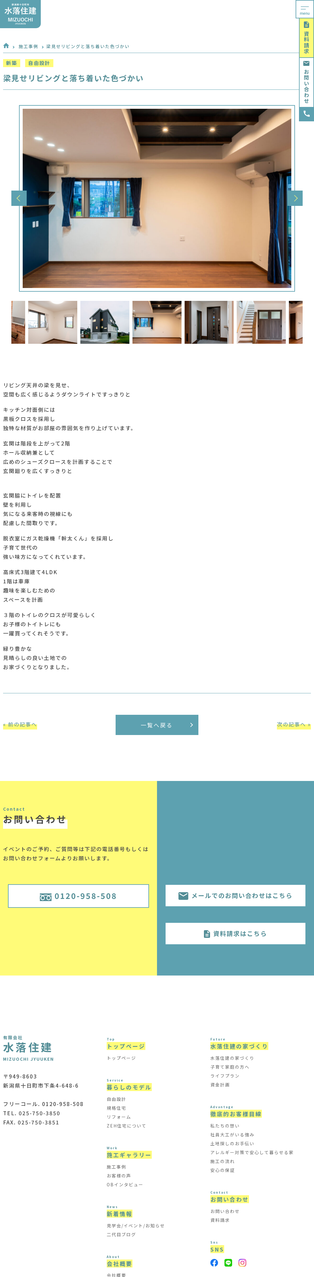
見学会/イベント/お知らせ (136, 1225)
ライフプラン (225, 1076)
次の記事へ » (294, 724)
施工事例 (28, 46)
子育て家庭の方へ (230, 1067)
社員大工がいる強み (232, 1134)
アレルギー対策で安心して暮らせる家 (252, 1152)
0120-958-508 (78, 895)
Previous (19, 198)
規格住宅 (116, 1108)
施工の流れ (222, 1161)
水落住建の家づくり (232, 1058)
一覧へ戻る (167, 725)
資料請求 (306, 37)
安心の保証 (222, 1170)
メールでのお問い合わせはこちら (235, 895)
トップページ (121, 1058)
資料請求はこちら (235, 933)
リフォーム (119, 1117)
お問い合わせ (306, 82)
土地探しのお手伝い (232, 1143)
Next (295, 198)
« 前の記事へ (20, 724)
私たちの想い (225, 1126)
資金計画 (220, 1085)
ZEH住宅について (127, 1126)
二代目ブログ (121, 1234)
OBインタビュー (125, 1184)
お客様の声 (119, 1176)
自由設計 (116, 1099)
